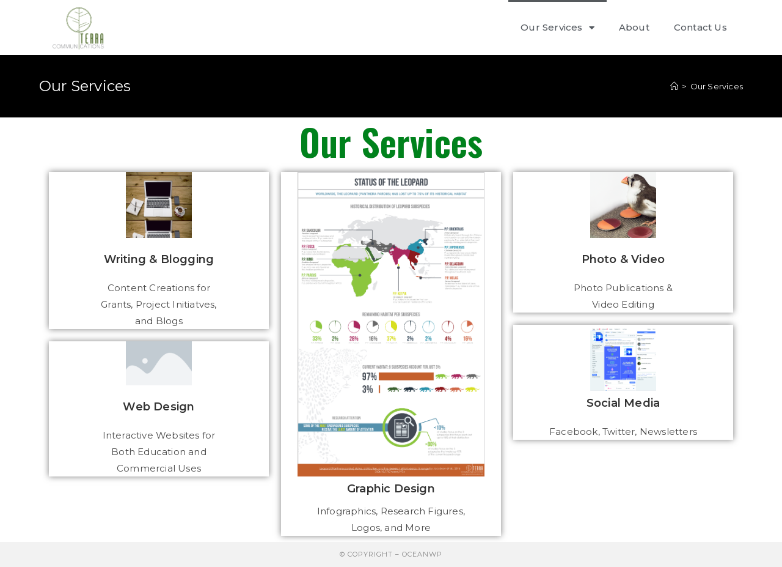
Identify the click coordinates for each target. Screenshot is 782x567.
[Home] (674, 86)
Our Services (557, 28)
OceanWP (422, 554)
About (634, 27)
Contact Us (700, 27)
